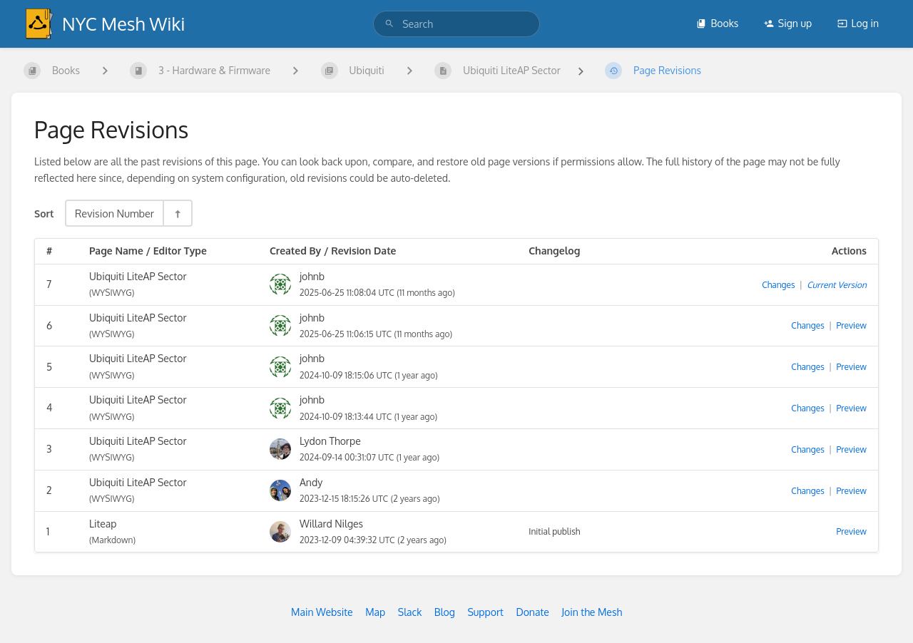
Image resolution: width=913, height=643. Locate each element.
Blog (444, 612)
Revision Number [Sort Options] (114, 213)
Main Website (322, 612)
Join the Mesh (591, 612)
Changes (778, 284)
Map (375, 612)
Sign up (788, 23)
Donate (532, 612)
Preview (852, 325)
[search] (456, 24)
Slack (410, 612)
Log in (858, 23)
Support (485, 612)
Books (717, 23)
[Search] (389, 24)
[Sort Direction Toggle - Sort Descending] (177, 213)
